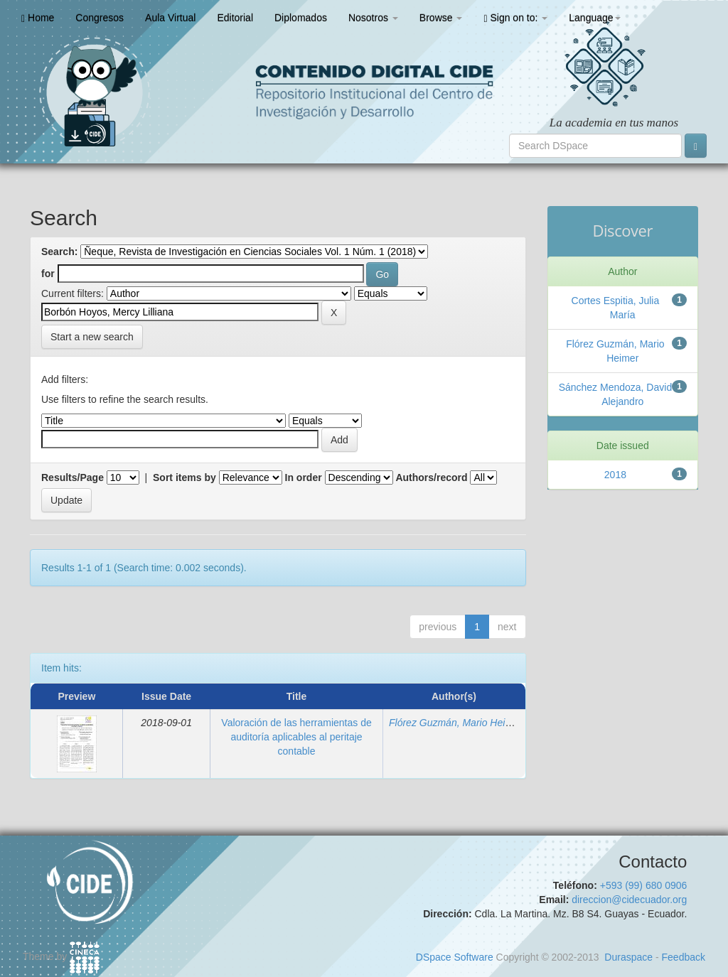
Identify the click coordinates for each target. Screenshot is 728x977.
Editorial (235, 17)
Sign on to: (515, 18)
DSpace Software (454, 957)
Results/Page (72, 477)
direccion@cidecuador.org (629, 899)
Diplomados (300, 17)
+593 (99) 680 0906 (643, 885)
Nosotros (373, 17)
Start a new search (92, 336)
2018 (615, 474)
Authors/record (431, 477)
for (48, 273)
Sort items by (184, 477)
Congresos (99, 17)
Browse (441, 17)
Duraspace (628, 957)
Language (594, 17)
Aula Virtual (170, 17)
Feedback (683, 957)
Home (37, 18)
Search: (59, 251)
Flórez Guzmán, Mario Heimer (456, 722)
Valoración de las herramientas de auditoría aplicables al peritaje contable (296, 737)
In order (303, 477)
